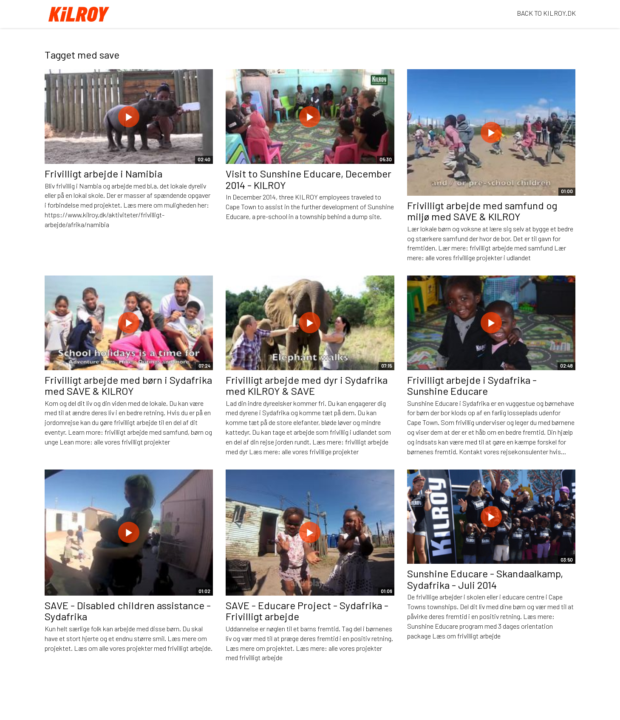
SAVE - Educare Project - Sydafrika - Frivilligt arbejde (307, 610)
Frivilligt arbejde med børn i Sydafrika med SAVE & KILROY (128, 385)
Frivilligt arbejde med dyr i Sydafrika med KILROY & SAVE (307, 385)
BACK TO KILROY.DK (546, 13)
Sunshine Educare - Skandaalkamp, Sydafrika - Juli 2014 (485, 579)
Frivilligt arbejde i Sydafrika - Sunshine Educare (472, 385)
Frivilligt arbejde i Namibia (103, 173)
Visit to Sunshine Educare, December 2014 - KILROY (308, 179)
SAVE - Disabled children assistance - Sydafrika (128, 610)
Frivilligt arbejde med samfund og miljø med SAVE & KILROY (482, 210)
